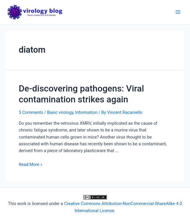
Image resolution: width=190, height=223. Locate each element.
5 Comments (31, 112)
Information (86, 112)
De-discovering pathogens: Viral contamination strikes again (81, 93)
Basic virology (60, 112)
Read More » (31, 164)
